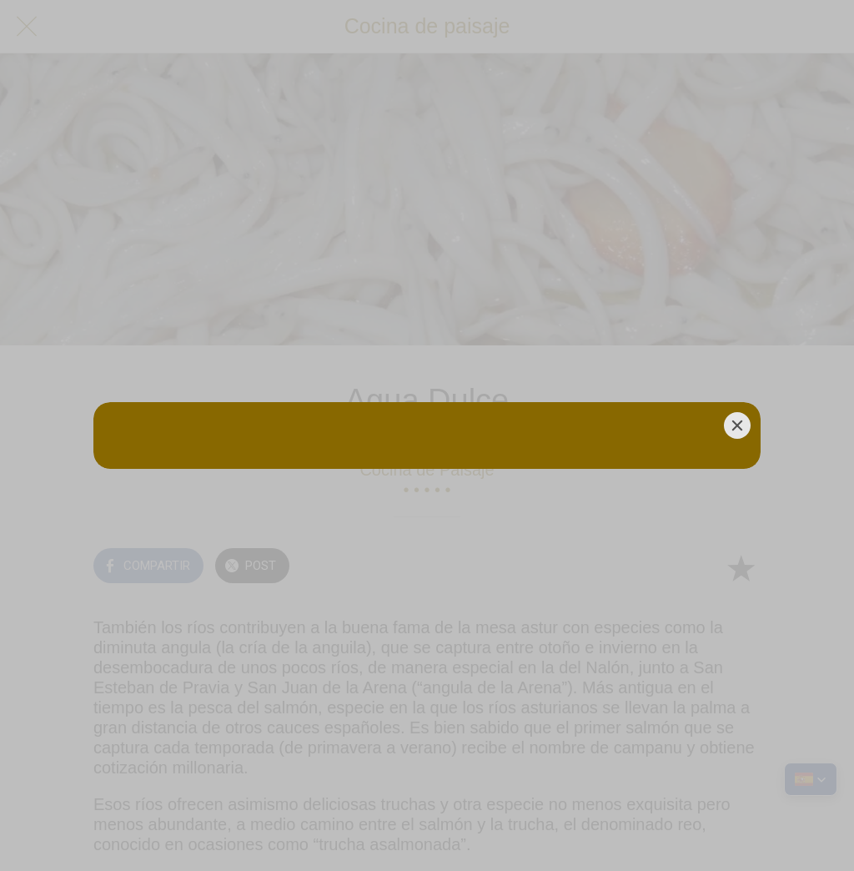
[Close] (737, 425)
